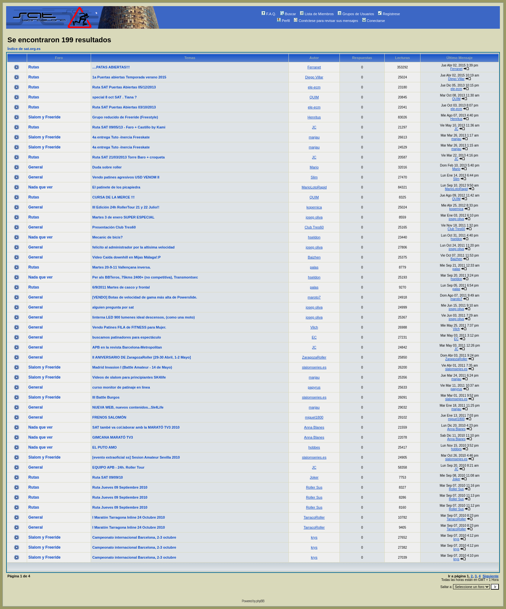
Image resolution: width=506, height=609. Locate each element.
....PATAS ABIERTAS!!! (111, 67)
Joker (314, 477)
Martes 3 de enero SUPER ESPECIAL (123, 217)
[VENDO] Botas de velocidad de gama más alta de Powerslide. (144, 297)
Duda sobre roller (107, 167)
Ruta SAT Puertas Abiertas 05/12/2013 (124, 87)
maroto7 (314, 297)
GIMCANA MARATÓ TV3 (112, 437)
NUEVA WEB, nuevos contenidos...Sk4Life (128, 407)
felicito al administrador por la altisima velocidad (133, 247)
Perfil (283, 21)
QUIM (314, 97)
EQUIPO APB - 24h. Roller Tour (118, 467)
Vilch (314, 327)
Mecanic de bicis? (107, 237)
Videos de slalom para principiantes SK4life (129, 377)
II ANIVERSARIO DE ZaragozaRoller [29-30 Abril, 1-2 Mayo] (141, 357)
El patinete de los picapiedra (116, 187)
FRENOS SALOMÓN (109, 417)
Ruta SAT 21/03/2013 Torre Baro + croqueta (128, 157)
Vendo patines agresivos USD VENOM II (125, 177)
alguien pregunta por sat (113, 307)
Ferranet (314, 67)
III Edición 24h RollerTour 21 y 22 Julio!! (125, 207)
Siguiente (490, 576)
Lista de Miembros (317, 14)
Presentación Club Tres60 (114, 227)
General (35, 167)
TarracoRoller (314, 517)
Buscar (288, 14)
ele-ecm (314, 87)
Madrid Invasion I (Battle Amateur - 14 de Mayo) (132, 367)
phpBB (260, 601)
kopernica (314, 207)
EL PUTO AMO (104, 447)
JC (314, 127)
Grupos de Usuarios (356, 14)
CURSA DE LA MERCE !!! (113, 197)
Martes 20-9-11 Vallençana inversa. (121, 267)
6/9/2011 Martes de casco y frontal (121, 287)
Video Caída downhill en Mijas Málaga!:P (126, 257)
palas (314, 267)
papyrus (314, 387)
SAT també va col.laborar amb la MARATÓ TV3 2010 (135, 427)
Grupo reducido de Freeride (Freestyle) (125, 117)
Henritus (314, 117)
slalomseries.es (314, 367)
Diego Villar (314, 77)
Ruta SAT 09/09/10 (107, 477)
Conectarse (373, 21)
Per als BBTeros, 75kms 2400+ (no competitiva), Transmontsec (145, 277)
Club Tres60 (314, 227)
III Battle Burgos (105, 397)
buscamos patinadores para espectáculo (126, 337)
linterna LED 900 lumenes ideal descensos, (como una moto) (143, 317)
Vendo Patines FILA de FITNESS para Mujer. (129, 327)
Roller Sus (314, 487)
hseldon (314, 237)
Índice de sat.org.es (24, 49)
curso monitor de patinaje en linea (121, 387)
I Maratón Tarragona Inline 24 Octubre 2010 (128, 517)
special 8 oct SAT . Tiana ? (114, 97)
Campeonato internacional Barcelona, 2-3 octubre (134, 537)
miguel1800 (314, 417)
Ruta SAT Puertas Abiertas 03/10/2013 (124, 107)
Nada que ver (40, 187)
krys (314, 537)
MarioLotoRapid (314, 187)
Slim (314, 177)
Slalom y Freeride (44, 117)
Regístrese (389, 14)
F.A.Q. (268, 14)
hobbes (314, 447)
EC (314, 337)
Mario (314, 167)
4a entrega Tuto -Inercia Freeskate (121, 137)
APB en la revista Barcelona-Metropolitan (127, 347)
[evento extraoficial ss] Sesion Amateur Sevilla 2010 (136, 457)
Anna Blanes (314, 427)
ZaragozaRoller (314, 357)
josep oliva (314, 217)
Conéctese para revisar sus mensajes (326, 21)
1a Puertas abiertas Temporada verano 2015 (129, 77)
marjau (314, 137)
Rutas (33, 67)
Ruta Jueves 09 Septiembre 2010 (119, 487)
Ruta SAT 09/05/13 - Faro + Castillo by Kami (128, 127)
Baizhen (314, 257)
